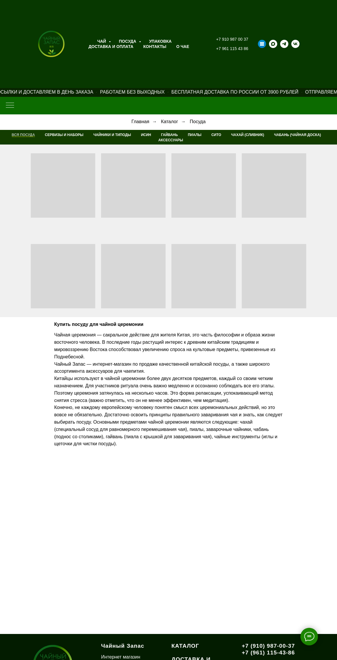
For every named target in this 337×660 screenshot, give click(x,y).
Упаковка (160, 41)
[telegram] (284, 44)
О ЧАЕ (182, 46)
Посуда (128, 41)
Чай (102, 41)
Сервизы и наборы (64, 135)
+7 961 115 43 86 (232, 48)
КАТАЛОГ (185, 646)
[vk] (295, 44)
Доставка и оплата (110, 46)
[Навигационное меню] (10, 106)
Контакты (154, 46)
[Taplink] (262, 44)
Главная (140, 121)
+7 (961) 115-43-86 (268, 652)
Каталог (169, 121)
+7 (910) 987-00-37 (268, 646)
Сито (216, 135)
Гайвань (169, 135)
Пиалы (194, 135)
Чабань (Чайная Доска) (297, 135)
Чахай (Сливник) (247, 135)
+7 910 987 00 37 (232, 39)
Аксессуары (170, 140)
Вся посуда (23, 135)
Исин (146, 135)
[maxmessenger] (273, 44)
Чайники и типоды (112, 135)
